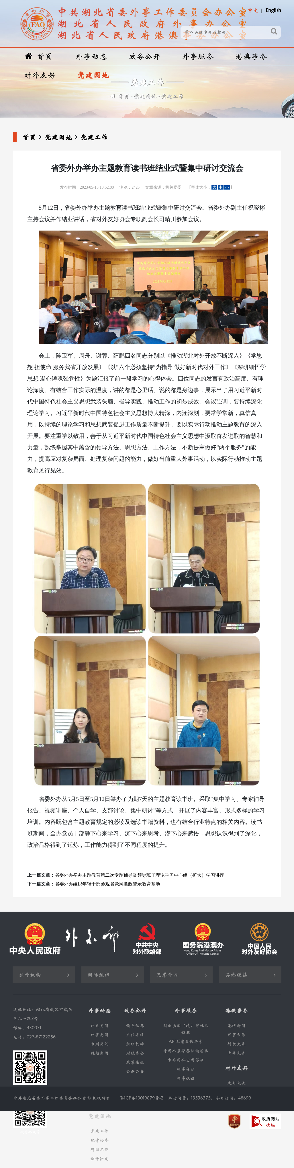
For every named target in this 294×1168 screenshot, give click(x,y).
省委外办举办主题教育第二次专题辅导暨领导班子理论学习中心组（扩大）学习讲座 (139, 875)
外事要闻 (99, 1034)
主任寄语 (135, 1034)
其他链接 (236, 975)
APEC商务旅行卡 (186, 1041)
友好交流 (236, 1083)
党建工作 (172, 96)
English (273, 10)
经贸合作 (236, 1034)
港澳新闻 (236, 1025)
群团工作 (99, 1149)
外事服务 (198, 56)
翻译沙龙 (99, 1158)
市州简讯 (99, 1044)
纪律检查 (99, 1140)
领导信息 (135, 1025)
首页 (39, 56)
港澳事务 (251, 56)
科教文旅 (236, 1044)
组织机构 (135, 1044)
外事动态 (91, 56)
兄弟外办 (167, 975)
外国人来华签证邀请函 (186, 1050)
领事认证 (186, 1078)
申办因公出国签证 (185, 1060)
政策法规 (135, 1062)
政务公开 (144, 56)
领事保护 (186, 1069)
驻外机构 (29, 975)
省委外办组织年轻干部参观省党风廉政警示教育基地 (107, 884)
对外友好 (39, 75)
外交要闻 (99, 1025)
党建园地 (93, 75)
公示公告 (135, 1071)
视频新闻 (99, 1053)
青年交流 (236, 1053)
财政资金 (135, 1053)
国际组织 (98, 975)
